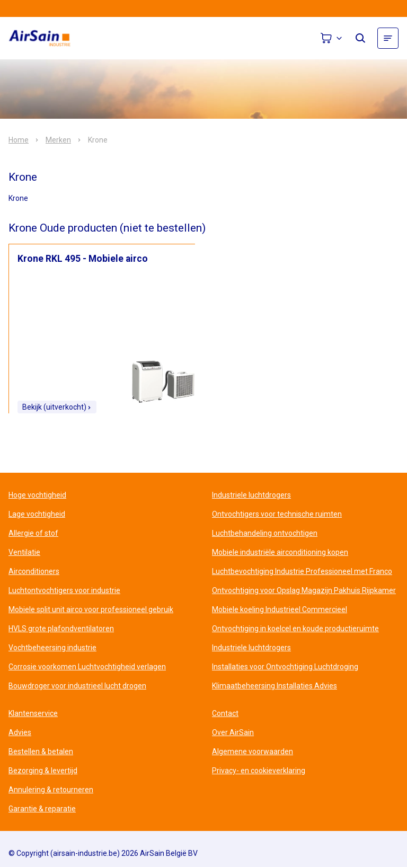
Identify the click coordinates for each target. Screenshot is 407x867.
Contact (225, 713)
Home (18, 140)
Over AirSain (233, 732)
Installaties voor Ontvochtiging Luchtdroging (285, 666)
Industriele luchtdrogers (251, 495)
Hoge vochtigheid (37, 495)
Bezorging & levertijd (42, 770)
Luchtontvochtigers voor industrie (64, 590)
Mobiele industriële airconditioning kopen (280, 552)
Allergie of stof (33, 533)
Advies (19, 732)
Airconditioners (33, 571)
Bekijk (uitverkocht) (57, 407)
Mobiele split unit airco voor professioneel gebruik (90, 609)
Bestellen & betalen (40, 751)
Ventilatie (24, 552)
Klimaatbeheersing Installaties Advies (274, 686)
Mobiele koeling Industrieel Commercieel (279, 609)
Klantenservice (33, 713)
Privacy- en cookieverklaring (258, 770)
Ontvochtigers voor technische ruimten (277, 514)
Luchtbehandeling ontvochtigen (264, 533)
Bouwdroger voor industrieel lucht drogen (77, 686)
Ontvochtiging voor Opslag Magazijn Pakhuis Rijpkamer (304, 590)
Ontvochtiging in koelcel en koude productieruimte (295, 628)
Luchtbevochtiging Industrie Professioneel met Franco (302, 571)
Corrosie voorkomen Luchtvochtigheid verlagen (87, 666)
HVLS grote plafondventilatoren (61, 628)
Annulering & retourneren (50, 789)
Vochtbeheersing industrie (52, 647)
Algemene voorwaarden (252, 751)
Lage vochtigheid (36, 514)
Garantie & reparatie (42, 808)
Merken (58, 140)
